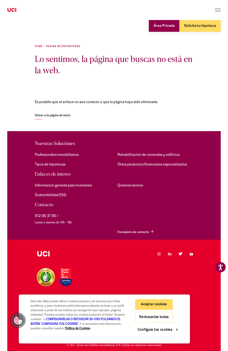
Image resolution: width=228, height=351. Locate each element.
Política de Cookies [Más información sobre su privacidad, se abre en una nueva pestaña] (77, 328)
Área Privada (164, 26)
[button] (18, 320)
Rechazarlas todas (154, 317)
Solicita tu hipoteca (200, 26)
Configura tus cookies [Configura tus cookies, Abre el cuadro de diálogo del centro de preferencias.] (155, 330)
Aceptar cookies (154, 304)
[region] (104, 319)
